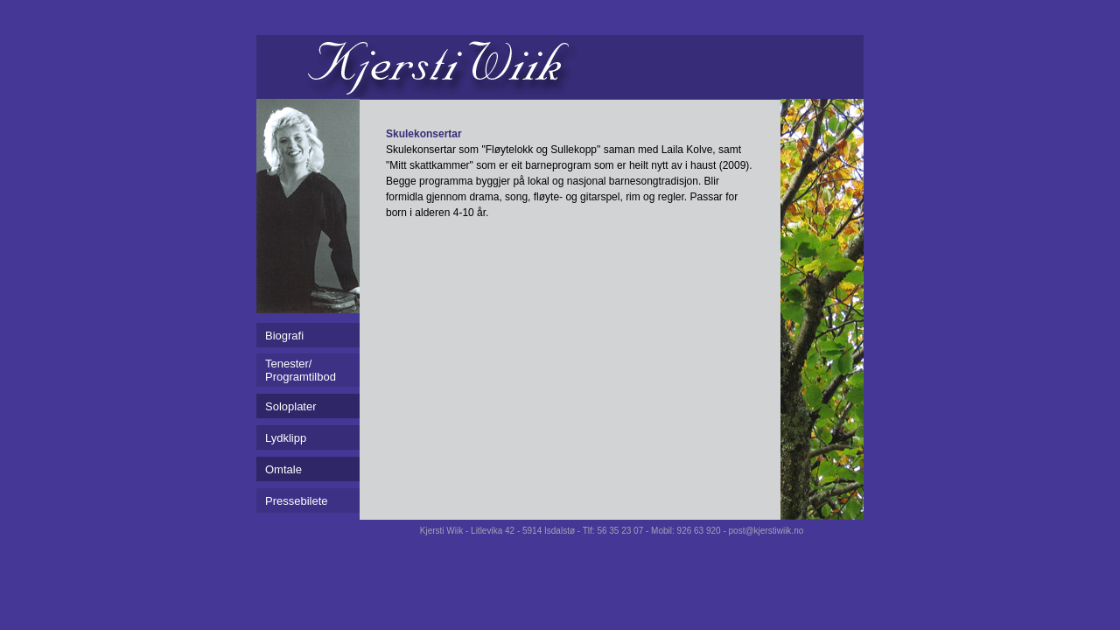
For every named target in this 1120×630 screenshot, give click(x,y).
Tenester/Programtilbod (300, 370)
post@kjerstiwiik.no (766, 531)
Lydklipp (285, 437)
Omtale (283, 469)
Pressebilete (296, 501)
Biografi (284, 335)
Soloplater (291, 406)
